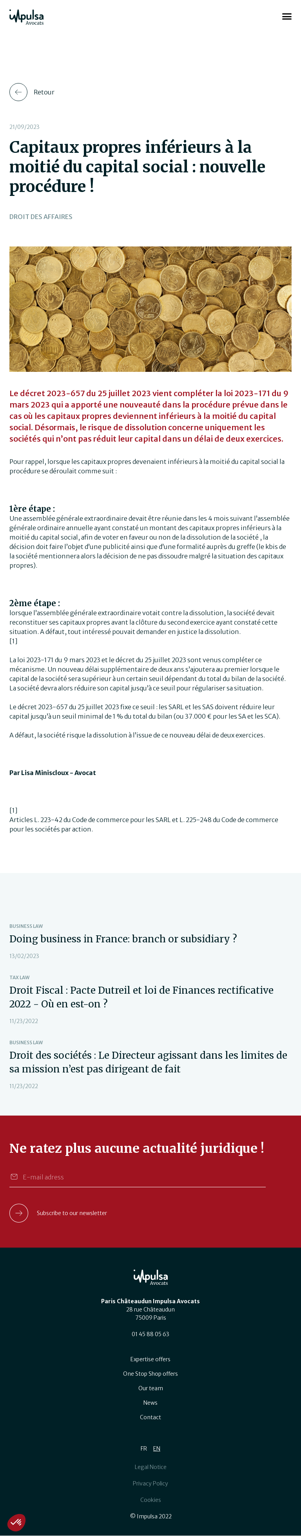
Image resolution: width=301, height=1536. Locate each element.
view (150, 941)
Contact (150, 1417)
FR (144, 1448)
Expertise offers (150, 1359)
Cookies (150, 1499)
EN (156, 1448)
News (150, 1402)
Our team (150, 1388)
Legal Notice (151, 1467)
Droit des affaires (41, 217)
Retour (44, 92)
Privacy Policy (150, 1483)
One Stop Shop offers (150, 1373)
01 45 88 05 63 (150, 1334)
